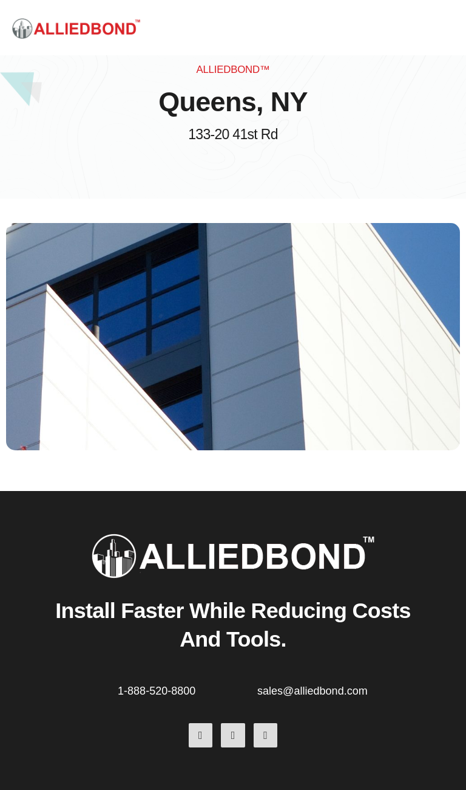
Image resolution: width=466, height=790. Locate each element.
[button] (452, 28)
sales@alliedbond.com (312, 691)
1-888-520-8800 (156, 691)
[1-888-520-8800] (109, 689)
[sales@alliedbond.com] (248, 689)
